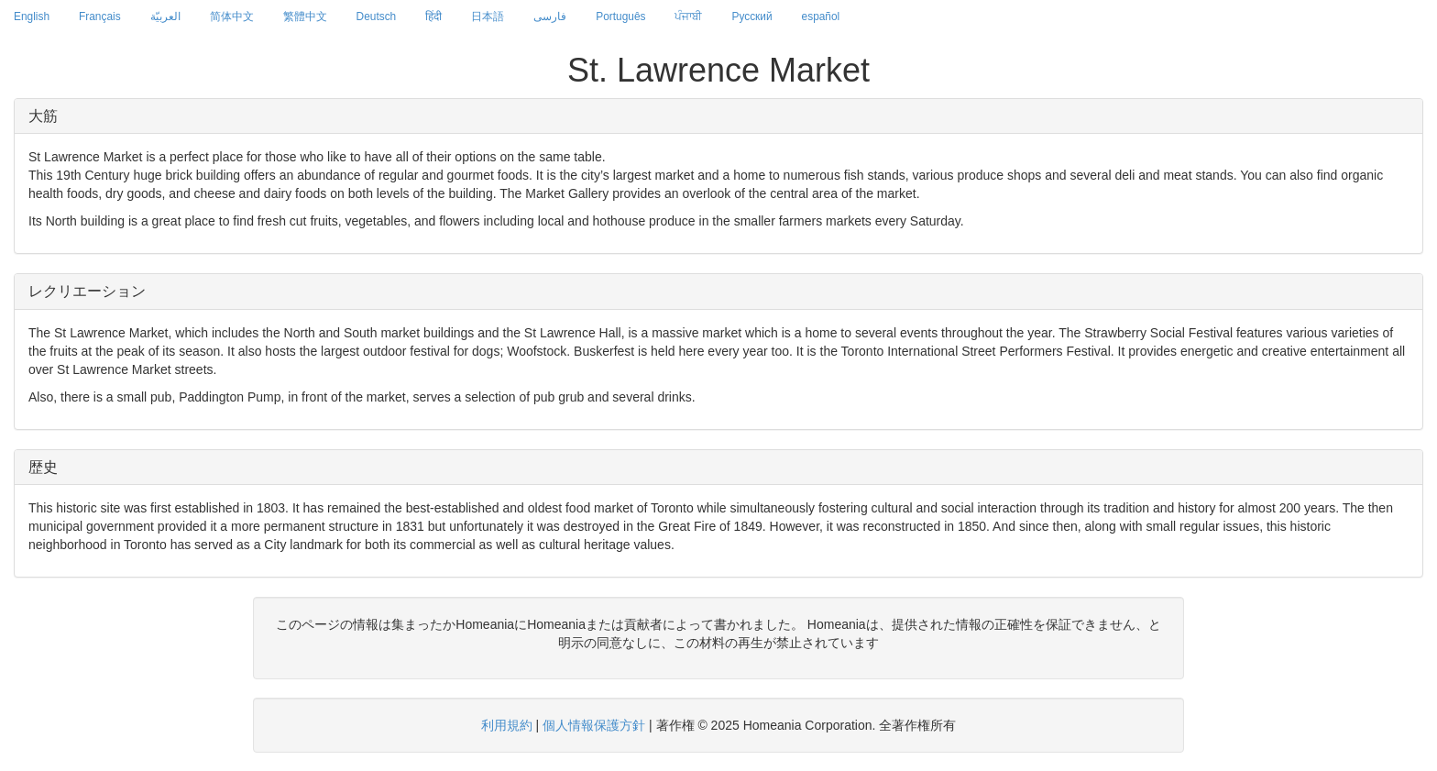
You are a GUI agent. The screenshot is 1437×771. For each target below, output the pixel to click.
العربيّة (165, 16)
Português (620, 16)
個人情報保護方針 (594, 725)
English (31, 16)
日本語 (487, 16)
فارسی (549, 16)
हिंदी (433, 16)
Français (100, 16)
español (821, 16)
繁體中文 (305, 16)
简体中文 (232, 16)
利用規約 (506, 725)
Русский (751, 16)
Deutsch (377, 16)
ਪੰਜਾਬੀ (688, 16)
